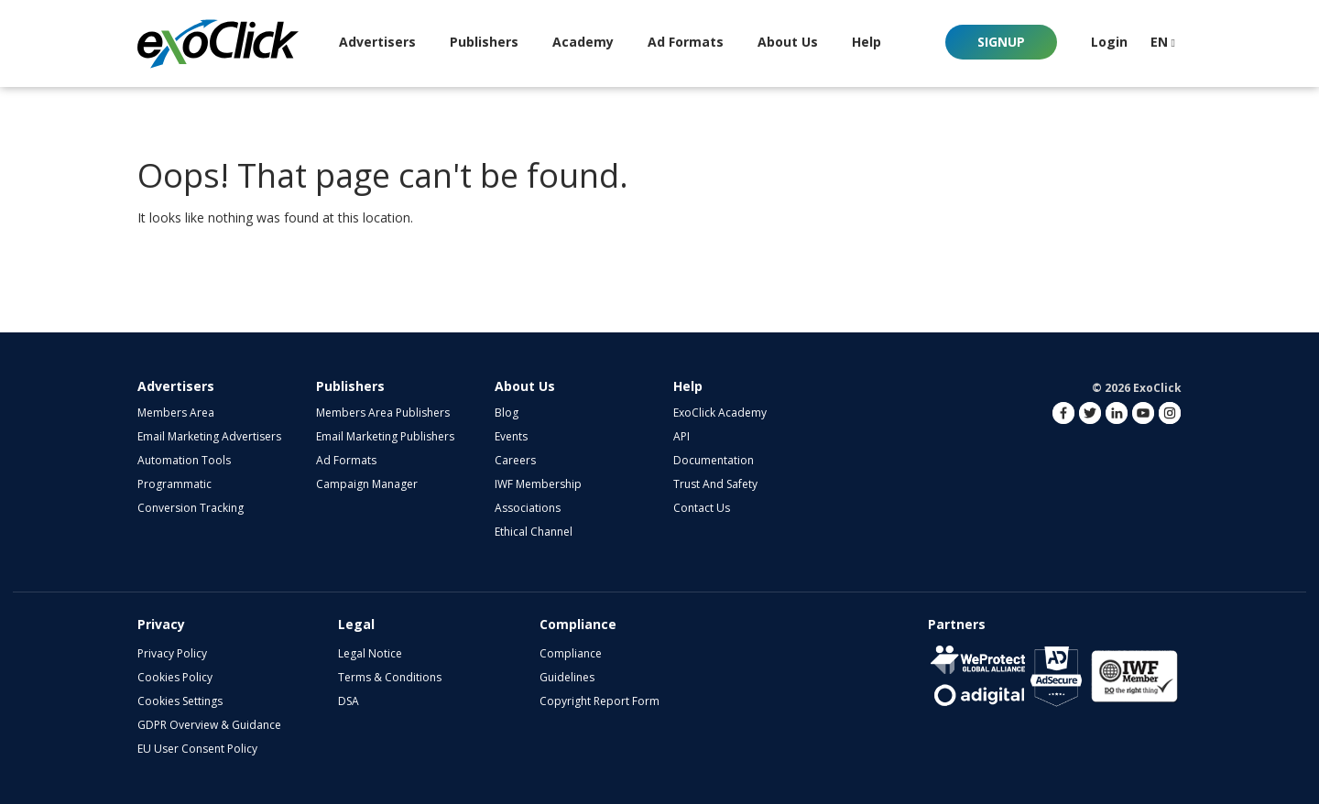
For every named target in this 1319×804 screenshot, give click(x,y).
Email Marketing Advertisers (209, 436)
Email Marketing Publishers (385, 436)
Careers (515, 460)
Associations (528, 508)
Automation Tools (184, 460)
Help (688, 386)
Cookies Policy (175, 677)
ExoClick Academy (720, 412)
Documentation (713, 460)
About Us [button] (788, 41)
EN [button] (1162, 41)
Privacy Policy (172, 653)
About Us (525, 386)
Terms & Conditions (389, 677)
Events (511, 436)
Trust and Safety (715, 484)
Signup (1001, 41)
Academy (583, 41)
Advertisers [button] (377, 41)
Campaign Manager (367, 484)
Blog (506, 412)
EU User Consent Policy (197, 748)
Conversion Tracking (190, 508)
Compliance (571, 653)
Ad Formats (686, 41)
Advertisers (175, 386)
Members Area (175, 412)
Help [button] (866, 41)
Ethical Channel (533, 531)
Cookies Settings (180, 701)
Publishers (350, 386)
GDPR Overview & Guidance (209, 725)
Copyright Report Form (600, 701)
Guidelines (567, 677)
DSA (348, 701)
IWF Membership (538, 484)
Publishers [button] (484, 41)
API (681, 436)
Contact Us (701, 508)
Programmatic (174, 484)
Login (1109, 41)
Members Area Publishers (383, 412)
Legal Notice (370, 653)
